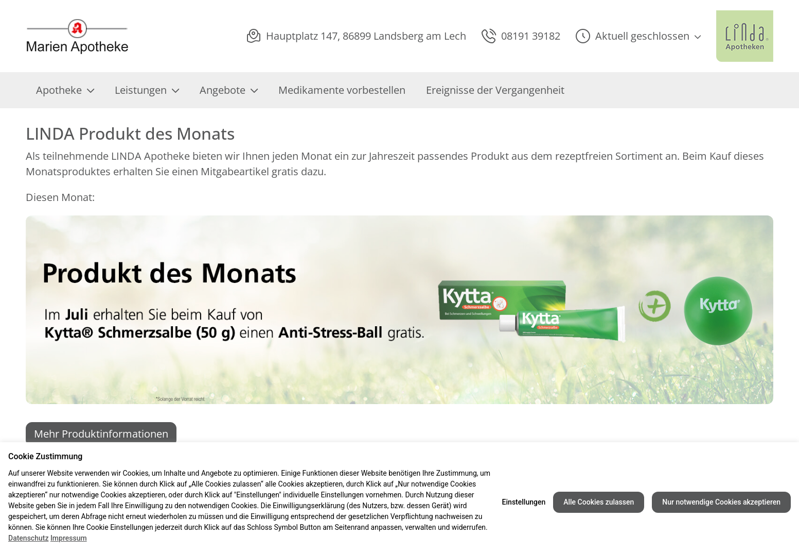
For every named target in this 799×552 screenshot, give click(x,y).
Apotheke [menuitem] (65, 90)
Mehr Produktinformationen (101, 434)
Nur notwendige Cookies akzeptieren (721, 502)
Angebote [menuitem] (229, 90)
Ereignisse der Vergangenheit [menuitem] (495, 90)
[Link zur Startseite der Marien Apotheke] (80, 36)
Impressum (68, 538)
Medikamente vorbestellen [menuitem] (341, 90)
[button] (638, 36)
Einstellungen (524, 502)
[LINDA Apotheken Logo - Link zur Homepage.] (744, 36)
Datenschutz (28, 538)
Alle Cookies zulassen (598, 502)
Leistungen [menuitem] (147, 90)
